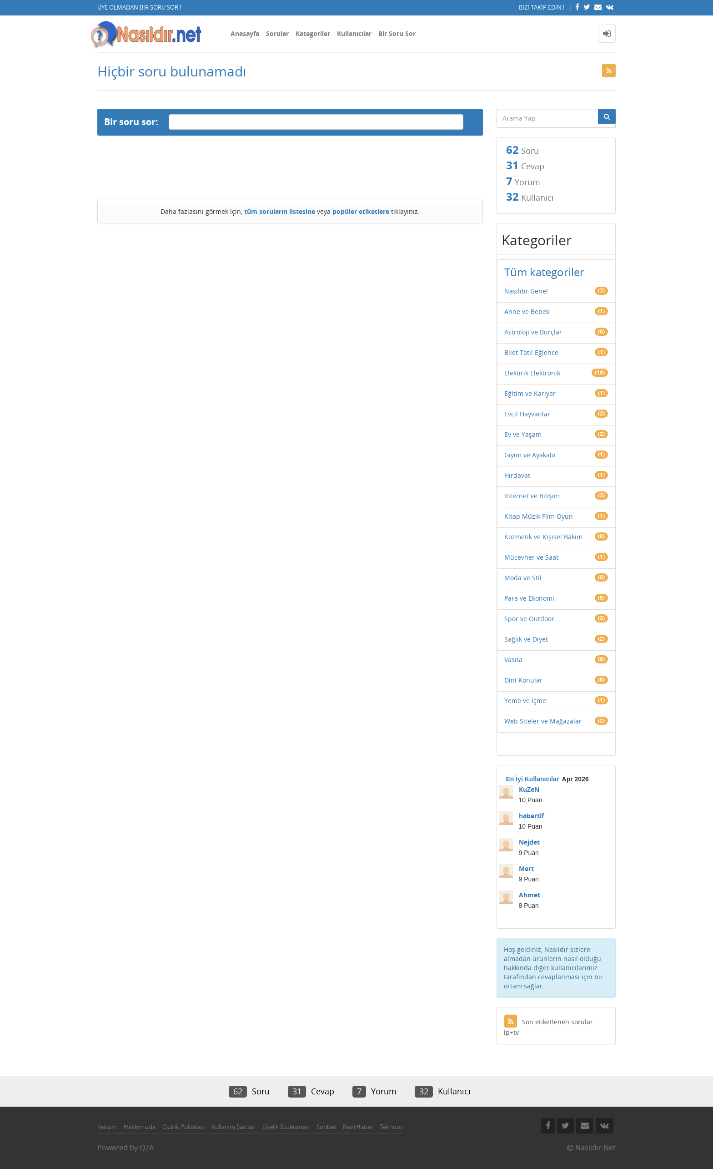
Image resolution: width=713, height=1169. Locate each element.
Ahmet (529, 895)
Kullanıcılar (354, 33)
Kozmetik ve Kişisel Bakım (543, 536)
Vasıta (513, 659)
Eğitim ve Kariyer (530, 393)
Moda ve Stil (523, 577)
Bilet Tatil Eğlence (531, 352)
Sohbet (326, 1127)
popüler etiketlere (360, 211)
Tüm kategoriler (544, 271)
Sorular (277, 33)
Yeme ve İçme (525, 700)
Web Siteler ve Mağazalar (543, 721)
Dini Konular (523, 680)
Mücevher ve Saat (531, 557)
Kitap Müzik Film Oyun (538, 516)
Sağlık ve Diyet (526, 639)
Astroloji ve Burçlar (533, 332)
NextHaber (358, 1127)
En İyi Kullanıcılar (532, 779)
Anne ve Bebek (526, 311)
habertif (531, 815)
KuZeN (529, 789)
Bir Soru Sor (397, 33)
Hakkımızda (140, 1127)
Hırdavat (517, 475)
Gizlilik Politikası (183, 1127)
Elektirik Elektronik (532, 373)
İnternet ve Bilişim (532, 495)
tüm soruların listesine (279, 211)
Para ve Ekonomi (529, 598)
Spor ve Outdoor (529, 618)
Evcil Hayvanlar (527, 414)
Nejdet (529, 842)
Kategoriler (313, 33)
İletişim (107, 1127)
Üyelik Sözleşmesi (286, 1127)
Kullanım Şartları (233, 1127)
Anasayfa (245, 33)
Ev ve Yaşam (523, 434)
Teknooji (391, 1127)
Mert (526, 868)
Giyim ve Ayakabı (530, 454)
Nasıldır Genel (526, 291)
